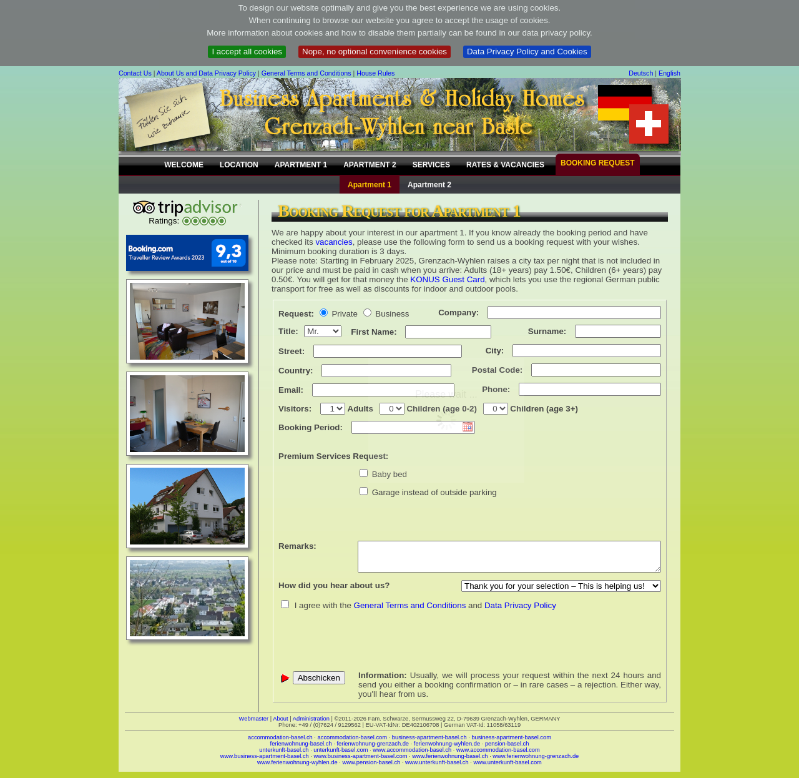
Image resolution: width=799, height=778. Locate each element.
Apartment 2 (429, 184)
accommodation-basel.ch (280, 737)
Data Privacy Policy (520, 605)
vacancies (333, 242)
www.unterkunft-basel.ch (437, 762)
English (669, 73)
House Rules (375, 73)
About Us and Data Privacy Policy (206, 73)
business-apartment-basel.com (511, 737)
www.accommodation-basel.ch (412, 750)
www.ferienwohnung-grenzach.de (536, 756)
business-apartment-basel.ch (429, 737)
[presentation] (373, 640)
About (280, 719)
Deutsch (641, 73)
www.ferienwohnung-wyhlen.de (297, 762)
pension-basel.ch (507, 744)
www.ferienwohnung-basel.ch (450, 756)
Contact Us (135, 73)
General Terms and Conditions (306, 73)
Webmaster (254, 719)
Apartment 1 (369, 184)
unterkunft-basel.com (340, 750)
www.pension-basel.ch (371, 762)
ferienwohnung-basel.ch (301, 744)
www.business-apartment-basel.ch (264, 756)
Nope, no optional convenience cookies (374, 51)
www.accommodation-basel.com (498, 750)
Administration (311, 719)
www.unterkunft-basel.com (507, 762)
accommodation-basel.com (352, 737)
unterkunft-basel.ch (283, 750)
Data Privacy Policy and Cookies (527, 51)
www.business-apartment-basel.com (361, 756)
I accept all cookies (247, 51)
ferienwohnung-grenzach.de (372, 744)
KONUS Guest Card (447, 279)
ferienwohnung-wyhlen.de (447, 744)
